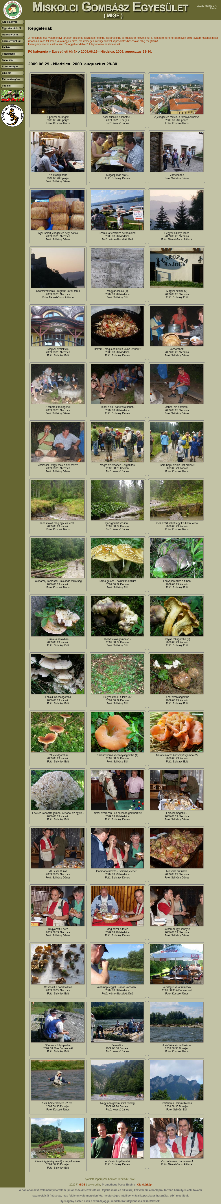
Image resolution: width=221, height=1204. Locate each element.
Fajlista (6, 47)
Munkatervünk (10, 34)
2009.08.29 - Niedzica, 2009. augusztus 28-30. (116, 51)
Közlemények (9, 21)
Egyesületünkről (11, 28)
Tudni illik (7, 60)
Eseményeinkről (11, 41)
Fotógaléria (8, 53)
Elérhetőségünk (11, 79)
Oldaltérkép (144, 1184)
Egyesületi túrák (64, 51)
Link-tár (6, 73)
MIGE (82, 1184)
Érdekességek (10, 66)
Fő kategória (38, 51)
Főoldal (6, 85)
